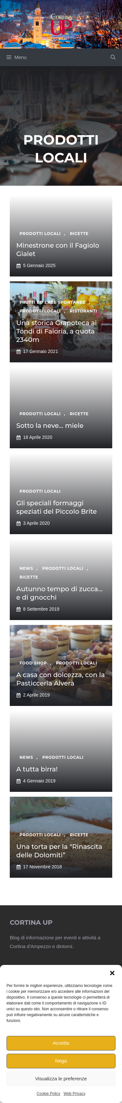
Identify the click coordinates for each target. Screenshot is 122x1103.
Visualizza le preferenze (61, 1078)
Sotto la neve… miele (50, 425)
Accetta (61, 1043)
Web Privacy (74, 1093)
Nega (61, 1060)
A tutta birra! (37, 769)
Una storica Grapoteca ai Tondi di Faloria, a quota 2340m (56, 331)
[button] (112, 973)
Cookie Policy (49, 1093)
